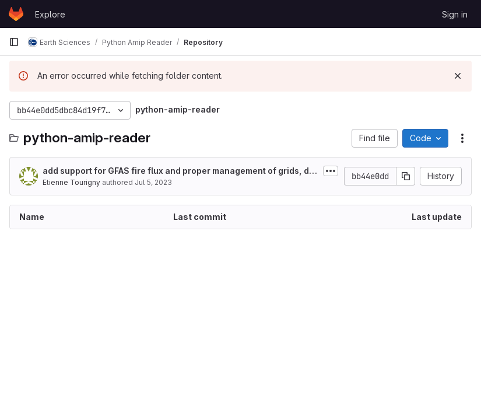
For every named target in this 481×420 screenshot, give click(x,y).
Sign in (455, 14)
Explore (50, 14)
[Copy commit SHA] (405, 176)
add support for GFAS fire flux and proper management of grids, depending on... (178, 171)
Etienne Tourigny (71, 182)
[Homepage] (16, 14)
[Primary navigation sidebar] (14, 42)
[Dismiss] (458, 76)
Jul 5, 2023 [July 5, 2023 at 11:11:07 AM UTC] (153, 182)
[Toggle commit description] (330, 171)
